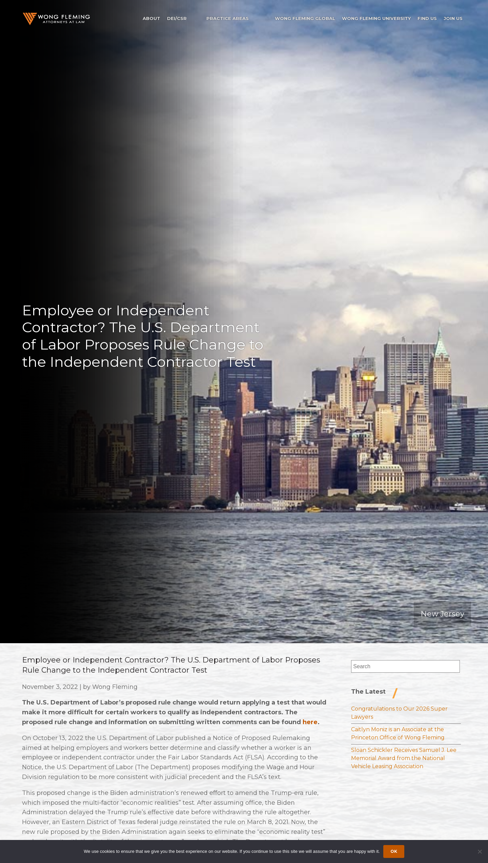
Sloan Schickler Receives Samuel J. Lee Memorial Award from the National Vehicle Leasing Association (403, 758)
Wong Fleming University (376, 18)
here (310, 722)
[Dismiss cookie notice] (479, 851)
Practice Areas (227, 18)
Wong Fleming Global (305, 18)
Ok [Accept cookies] (393, 851)
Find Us (427, 18)
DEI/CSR (177, 18)
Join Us (453, 18)
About (151, 18)
